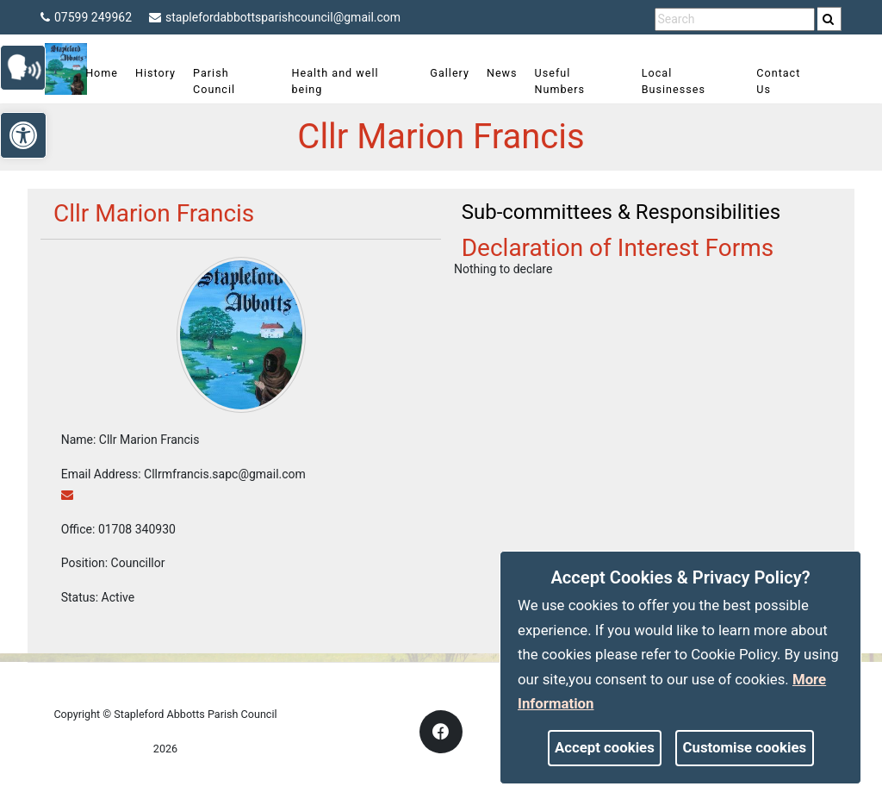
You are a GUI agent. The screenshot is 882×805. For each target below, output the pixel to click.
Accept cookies (605, 747)
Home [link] (113, 72)
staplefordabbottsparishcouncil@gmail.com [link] (275, 17)
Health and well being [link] (342, 81)
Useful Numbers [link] (561, 81)
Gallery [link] (451, 72)
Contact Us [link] (770, 81)
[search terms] (735, 19)
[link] (828, 19)
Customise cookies (745, 747)
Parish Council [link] (226, 81)
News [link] (503, 72)
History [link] (167, 72)
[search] (829, 19)
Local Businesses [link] (670, 81)
